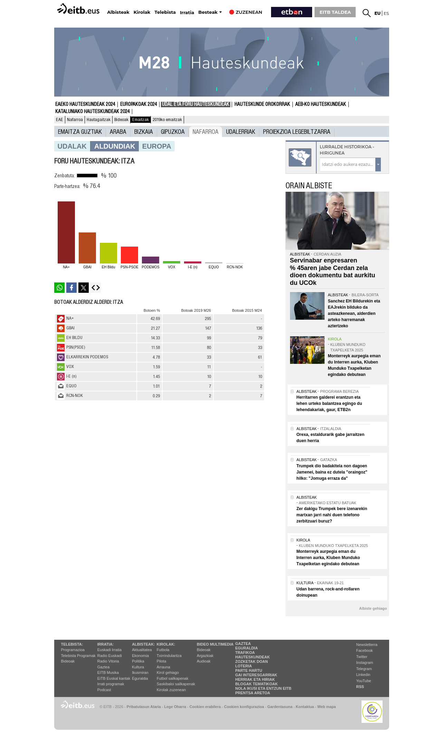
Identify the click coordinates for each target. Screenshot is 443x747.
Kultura (138, 667)
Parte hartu (248, 670)
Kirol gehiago (168, 672)
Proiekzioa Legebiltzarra (296, 131)
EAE (59, 119)
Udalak (72, 146)
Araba (118, 131)
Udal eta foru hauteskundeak (195, 104)
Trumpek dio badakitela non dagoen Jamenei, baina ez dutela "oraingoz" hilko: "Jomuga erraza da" (332, 472)
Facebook (364, 650)
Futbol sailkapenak (173, 678)
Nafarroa (75, 119)
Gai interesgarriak (256, 675)
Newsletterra (367, 645)
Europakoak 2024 (138, 104)
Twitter (361, 657)
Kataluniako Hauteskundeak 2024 (92, 111)
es (386, 13)
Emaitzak (140, 119)
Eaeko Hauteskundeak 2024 (85, 104)
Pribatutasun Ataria (144, 707)
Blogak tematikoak (256, 684)
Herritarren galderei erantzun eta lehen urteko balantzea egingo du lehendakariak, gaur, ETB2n (329, 403)
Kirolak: (166, 644)
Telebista (165, 12)
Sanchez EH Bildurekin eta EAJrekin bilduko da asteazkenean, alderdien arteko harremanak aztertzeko (354, 313)
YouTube (363, 681)
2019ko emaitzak (167, 119)
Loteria (243, 666)
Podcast (104, 690)
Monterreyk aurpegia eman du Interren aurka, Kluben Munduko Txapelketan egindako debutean (328, 557)
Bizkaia (143, 131)
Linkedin (363, 675)
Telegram (364, 669)
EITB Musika (108, 672)
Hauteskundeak (252, 657)
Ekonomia (140, 656)
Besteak (208, 12)
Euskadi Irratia (109, 650)
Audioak (204, 661)
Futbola (163, 650)
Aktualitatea (142, 650)
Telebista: (72, 644)
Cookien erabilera (205, 707)
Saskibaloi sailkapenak (176, 684)
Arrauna (163, 667)
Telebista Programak (78, 656)
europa (156, 146)
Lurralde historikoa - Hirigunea (347, 150)
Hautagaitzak (98, 119)
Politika (138, 661)
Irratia (187, 12)
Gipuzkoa (173, 131)
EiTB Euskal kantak (113, 678)
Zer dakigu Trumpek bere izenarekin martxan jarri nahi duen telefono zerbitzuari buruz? (332, 515)
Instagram (364, 662)
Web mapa (326, 707)
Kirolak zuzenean (171, 690)
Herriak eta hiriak (255, 679)
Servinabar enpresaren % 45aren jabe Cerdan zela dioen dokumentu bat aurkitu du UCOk (332, 271)
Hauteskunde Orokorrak (262, 104)
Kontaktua (305, 707)
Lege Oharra (175, 707)
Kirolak (142, 12)
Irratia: (105, 644)
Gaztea (103, 667)
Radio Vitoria (108, 661)
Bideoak (121, 119)
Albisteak (118, 12)
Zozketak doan (251, 661)
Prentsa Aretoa (252, 693)
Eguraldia (140, 678)
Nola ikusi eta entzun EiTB (263, 688)
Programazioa (73, 650)
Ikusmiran (140, 672)
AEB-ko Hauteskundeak (320, 104)
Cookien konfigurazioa (244, 707)
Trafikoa (245, 652)
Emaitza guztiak (80, 131)
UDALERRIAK (240, 131)
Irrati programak (110, 684)
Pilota (161, 661)
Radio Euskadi (109, 656)
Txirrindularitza (169, 656)
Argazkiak (205, 656)
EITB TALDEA (335, 12)
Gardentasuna (279, 707)
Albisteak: (143, 644)
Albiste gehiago (373, 608)
